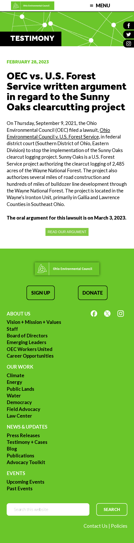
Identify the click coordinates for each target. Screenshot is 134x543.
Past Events (20, 488)
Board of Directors (27, 335)
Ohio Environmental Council (32, 5)
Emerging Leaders (26, 342)
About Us (18, 314)
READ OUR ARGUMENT (67, 232)
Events (16, 473)
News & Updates (27, 427)
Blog (12, 449)
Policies (119, 526)
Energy (14, 382)
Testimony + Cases (27, 442)
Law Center (19, 416)
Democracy (19, 402)
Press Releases (23, 435)
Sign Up (40, 293)
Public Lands (20, 389)
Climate (15, 375)
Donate (93, 293)
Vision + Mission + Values (34, 322)
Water (14, 395)
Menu (103, 5)
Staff (12, 329)
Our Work (20, 367)
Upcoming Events (25, 482)
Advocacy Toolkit (26, 462)
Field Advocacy (23, 409)
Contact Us (96, 526)
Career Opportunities (30, 356)
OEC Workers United (29, 349)
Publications (20, 455)
